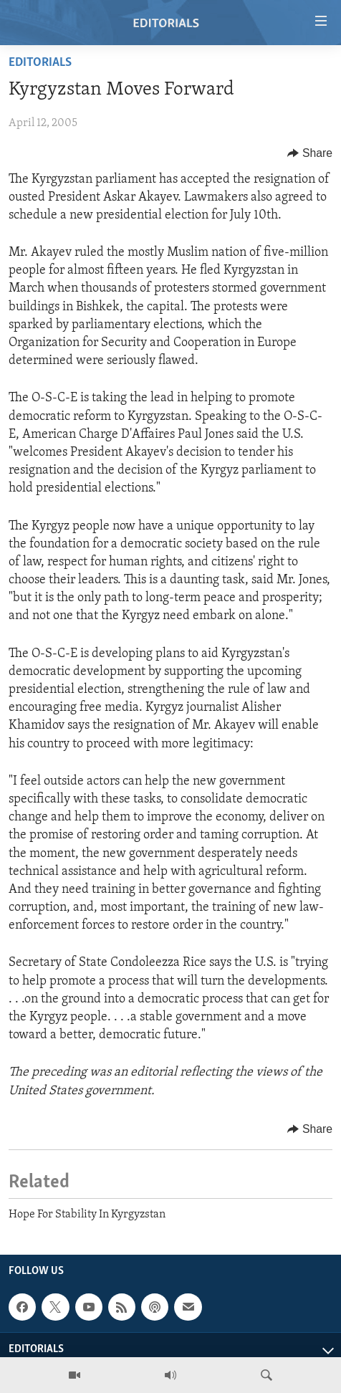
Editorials (40, 63)
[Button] (309, 153)
